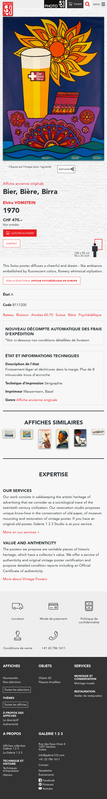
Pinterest (48, 784)
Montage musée (84, 683)
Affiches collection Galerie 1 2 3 (14, 747)
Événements (46, 774)
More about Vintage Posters (25, 579)
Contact (11, 243)
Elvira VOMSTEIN (19, 202)
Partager (64, 169)
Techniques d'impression (11, 769)
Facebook (49, 780)
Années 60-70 (42, 315)
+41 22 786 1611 (49, 759)
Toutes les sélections (16, 689)
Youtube (48, 788)
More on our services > (21, 532)
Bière (72, 315)
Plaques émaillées (49, 682)
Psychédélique (90, 315)
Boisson (22, 315)
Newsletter (45, 770)
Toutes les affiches (15, 704)
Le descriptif (10, 720)
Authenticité (10, 724)
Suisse (60, 315)
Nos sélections (12, 682)
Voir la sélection (41, 280)
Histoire (7, 775)
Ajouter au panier (22, 233)
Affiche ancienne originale (23, 183)
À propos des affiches (13, 714)
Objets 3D (45, 678)
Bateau (8, 315)
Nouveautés (10, 678)
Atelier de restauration (88, 696)
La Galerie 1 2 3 (12, 752)
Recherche (87, 4)
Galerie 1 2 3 (51, 733)
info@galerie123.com (51, 755)
